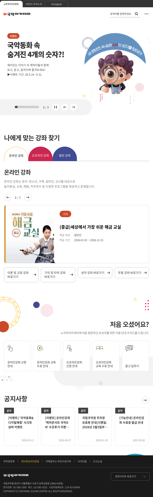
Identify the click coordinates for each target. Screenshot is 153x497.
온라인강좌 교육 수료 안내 (47, 364)
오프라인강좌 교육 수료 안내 (105, 364)
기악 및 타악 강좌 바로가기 (58, 274)
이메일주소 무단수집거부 (58, 461)
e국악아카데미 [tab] (11, 4)
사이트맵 (82, 461)
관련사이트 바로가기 (125, 476)
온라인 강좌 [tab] (16, 155)
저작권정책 (9, 461)
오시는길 (97, 461)
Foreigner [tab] (56, 4)
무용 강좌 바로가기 (132, 272)
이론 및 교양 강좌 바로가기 (21, 274)
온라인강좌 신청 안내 (17, 364)
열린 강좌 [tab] (65, 155)
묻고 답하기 (132, 366)
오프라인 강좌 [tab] (40, 155)
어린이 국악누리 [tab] (34, 4)
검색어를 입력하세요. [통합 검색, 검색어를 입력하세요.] (121, 14)
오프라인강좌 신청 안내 (74, 364)
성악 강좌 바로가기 (95, 272)
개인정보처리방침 (30, 461)
